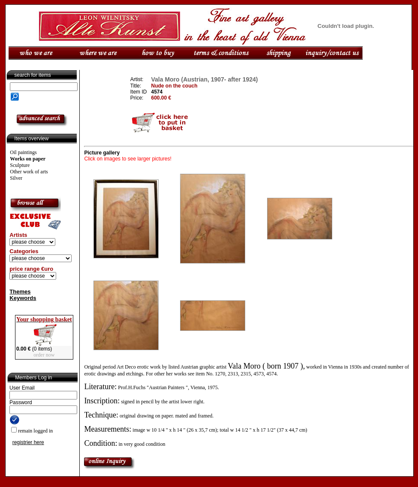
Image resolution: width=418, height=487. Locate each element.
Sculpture (20, 165)
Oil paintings (23, 152)
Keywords (22, 298)
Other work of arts (29, 172)
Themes (19, 291)
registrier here (28, 442)
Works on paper (27, 159)
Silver (16, 178)
